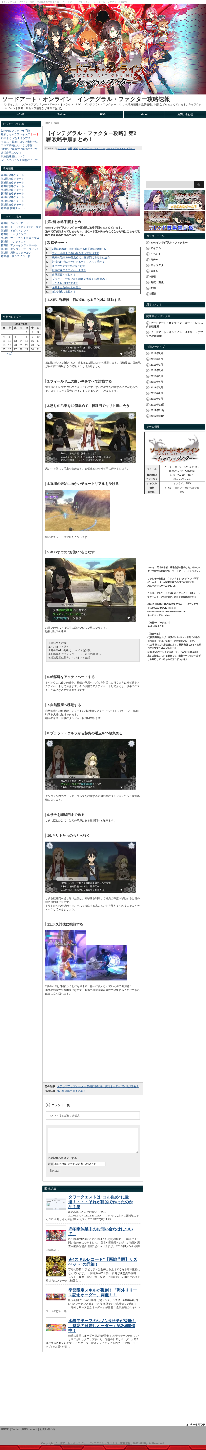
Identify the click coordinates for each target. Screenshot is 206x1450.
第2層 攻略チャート (12, 178)
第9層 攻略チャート (12, 204)
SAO (75, 148)
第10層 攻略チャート (13, 208)
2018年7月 (156, 364)
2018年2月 (156, 393)
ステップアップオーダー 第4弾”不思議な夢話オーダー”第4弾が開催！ (98, 1086)
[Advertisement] (21, 290)
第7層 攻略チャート (12, 197)
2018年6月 (156, 370)
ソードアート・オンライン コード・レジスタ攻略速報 (174, 324)
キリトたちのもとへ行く (66, 287)
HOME (20, 114)
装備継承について (11, 152)
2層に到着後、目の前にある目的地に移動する (79, 248)
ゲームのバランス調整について (19, 160)
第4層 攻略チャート (12, 186)
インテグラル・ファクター (92, 148)
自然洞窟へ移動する (64, 274)
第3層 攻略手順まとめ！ (71, 1090)
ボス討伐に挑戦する (64, 291)
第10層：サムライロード (15, 256)
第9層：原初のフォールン (16, 252)
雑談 (153, 293)
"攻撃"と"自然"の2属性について (19, 149)
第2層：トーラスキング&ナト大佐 (21, 227)
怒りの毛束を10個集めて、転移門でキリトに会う (81, 257)
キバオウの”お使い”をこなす (68, 265)
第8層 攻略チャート (12, 200)
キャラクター (158, 265)
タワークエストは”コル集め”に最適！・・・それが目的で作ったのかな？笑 (100, 1207)
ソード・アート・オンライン (120, 148)
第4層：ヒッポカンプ (13, 234)
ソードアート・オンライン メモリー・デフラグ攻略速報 (174, 334)
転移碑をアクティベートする (69, 270)
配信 (153, 287)
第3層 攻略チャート (12, 182)
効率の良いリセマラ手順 (15, 130)
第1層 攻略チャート (12, 175)
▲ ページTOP (195, 1429)
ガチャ (154, 259)
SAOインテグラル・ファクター (169, 242)
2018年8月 (156, 359)
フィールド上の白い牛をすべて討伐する (75, 253)
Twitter (62, 114)
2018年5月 (156, 376)
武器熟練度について (13, 156)
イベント (62, 148)
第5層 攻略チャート (12, 189)
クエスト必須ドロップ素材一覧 (19, 141)
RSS (103, 114)
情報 (70, 148)
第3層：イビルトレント (15, 230)
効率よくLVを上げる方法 (15, 138)
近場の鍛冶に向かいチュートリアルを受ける (78, 261)
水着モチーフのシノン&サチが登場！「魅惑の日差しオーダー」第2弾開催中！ (102, 1330)
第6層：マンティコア (13, 241)
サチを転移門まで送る (65, 283)
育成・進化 (157, 282)
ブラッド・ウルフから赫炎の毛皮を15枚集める (79, 278)
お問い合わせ (185, 114)
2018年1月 (156, 398)
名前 (50, 1168)
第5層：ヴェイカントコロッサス (20, 237)
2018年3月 (156, 387)
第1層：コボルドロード (15, 223)
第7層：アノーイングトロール (19, 245)
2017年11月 (157, 410)
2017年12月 (157, 404)
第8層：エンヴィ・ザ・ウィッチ (20, 249)
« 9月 (9, 353)
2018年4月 (156, 381)
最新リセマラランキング (15, 134)
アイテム (155, 248)
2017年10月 (157, 415)
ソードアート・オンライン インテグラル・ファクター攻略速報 (86, 99)
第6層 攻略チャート (12, 193)
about (144, 114)
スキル (154, 271)
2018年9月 (156, 353)
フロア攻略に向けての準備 (17, 145)
